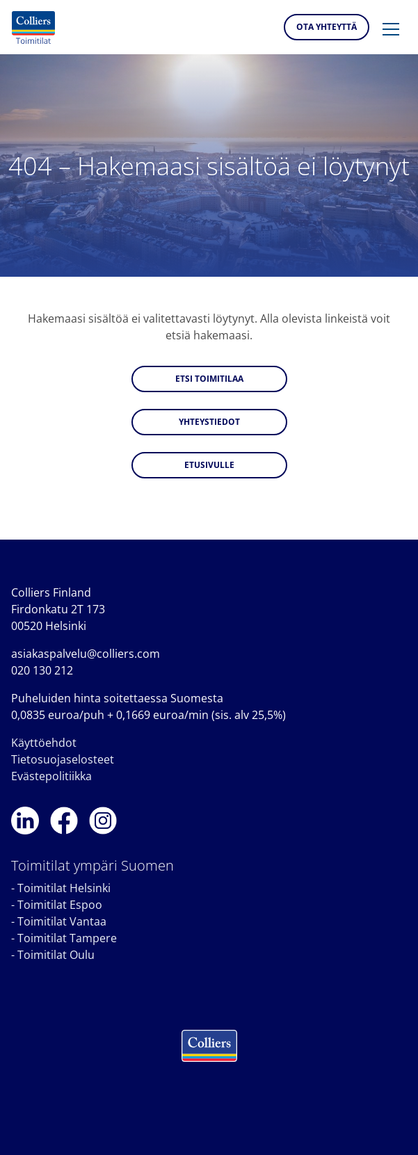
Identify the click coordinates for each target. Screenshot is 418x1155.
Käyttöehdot (44, 742)
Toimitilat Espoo (59, 904)
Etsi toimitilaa (209, 379)
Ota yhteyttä (326, 27)
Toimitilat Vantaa (61, 921)
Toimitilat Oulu (56, 954)
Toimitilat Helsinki (64, 888)
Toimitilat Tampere (67, 938)
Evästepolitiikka (51, 776)
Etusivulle (209, 465)
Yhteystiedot (209, 422)
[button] (390, 29)
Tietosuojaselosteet (62, 759)
